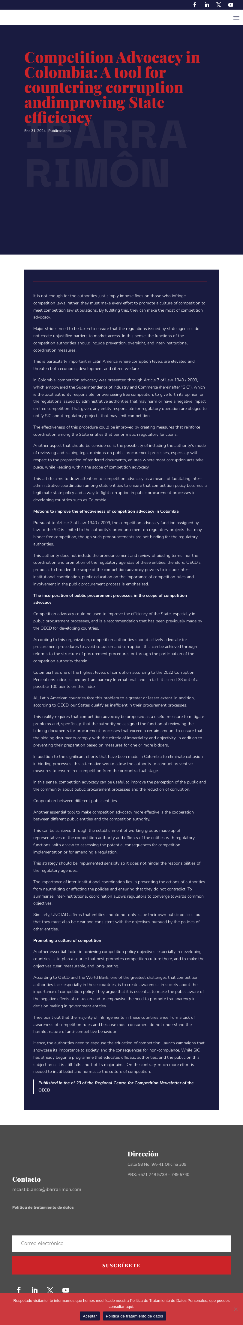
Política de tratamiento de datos (43, 1207)
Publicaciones (59, 130)
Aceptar (90, 1316)
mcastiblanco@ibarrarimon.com (46, 1189)
